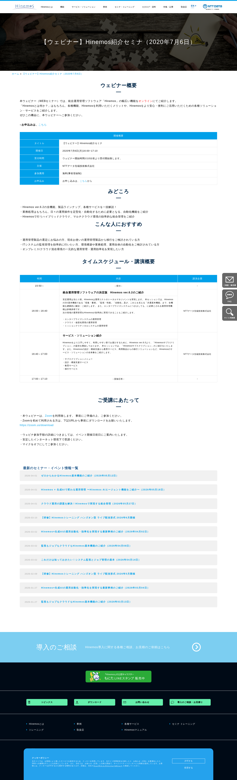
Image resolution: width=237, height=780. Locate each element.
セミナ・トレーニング (124, 7)
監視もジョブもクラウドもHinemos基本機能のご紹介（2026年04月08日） (86, 545)
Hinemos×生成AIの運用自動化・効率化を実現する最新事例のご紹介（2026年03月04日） (95, 587)
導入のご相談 (56, 647)
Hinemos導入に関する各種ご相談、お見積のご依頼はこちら (127, 647)
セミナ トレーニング (182, 723)
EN (193, 5)
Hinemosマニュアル (134, 729)
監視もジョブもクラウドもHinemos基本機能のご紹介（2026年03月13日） (86, 601)
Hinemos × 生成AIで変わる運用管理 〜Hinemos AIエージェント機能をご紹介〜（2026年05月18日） (103, 489)
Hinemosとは (47, 7)
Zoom (48, 415)
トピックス (47, 702)
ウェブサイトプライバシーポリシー (107, 766)
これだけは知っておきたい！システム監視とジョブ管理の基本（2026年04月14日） (91, 559)
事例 (105, 7)
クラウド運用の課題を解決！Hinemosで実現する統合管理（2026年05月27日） (89, 503)
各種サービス (130, 723)
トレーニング (35, 729)
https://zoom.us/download (36, 425)
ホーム (15, 73)
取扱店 (184, 7)
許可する (189, 761)
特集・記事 (168, 7)
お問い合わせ (142, 702)
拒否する (188, 768)
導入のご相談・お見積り (190, 702)
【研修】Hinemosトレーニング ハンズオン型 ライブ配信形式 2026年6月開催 (88, 517)
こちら (42, 124)
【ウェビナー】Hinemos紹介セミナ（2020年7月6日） (52, 73)
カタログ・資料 (149, 7)
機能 (62, 7)
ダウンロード (95, 702)
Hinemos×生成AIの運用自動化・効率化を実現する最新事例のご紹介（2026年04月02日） (95, 531)
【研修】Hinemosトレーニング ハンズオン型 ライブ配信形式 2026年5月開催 (88, 573)
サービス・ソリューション (83, 7)
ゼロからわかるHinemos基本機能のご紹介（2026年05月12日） (80, 475)
